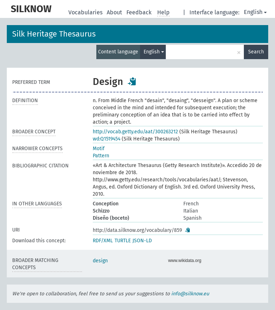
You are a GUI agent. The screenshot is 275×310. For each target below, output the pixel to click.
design (100, 261)
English (255, 12)
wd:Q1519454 (106, 139)
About (115, 12)
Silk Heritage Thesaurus (54, 34)
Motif (99, 149)
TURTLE (123, 241)
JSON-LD (142, 241)
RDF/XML (103, 241)
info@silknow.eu (190, 294)
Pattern (101, 156)
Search (256, 52)
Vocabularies (86, 12)
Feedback (139, 12)
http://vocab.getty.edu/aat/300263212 (135, 132)
